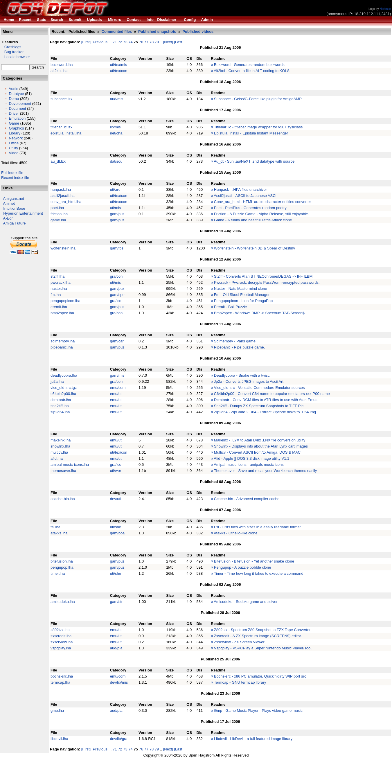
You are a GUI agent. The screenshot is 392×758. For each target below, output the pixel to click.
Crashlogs (11, 47)
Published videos (197, 31)
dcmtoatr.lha (61, 400)
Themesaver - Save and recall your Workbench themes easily (265, 470)
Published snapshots (157, 31)
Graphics (16, 128)
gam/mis (117, 375)
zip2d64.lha (60, 412)
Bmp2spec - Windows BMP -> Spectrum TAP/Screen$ (259, 313)
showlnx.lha (60, 446)
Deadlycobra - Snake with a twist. (242, 375)
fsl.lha (55, 527)
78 (152, 42)
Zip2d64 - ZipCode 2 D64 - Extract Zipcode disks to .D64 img (265, 412)
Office (14, 143)
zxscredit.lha (61, 636)
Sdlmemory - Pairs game (235, 341)
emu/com (117, 387)
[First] (86, 42)
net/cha (116, 133)
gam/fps (116, 248)
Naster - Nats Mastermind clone (240, 288)
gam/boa (117, 533)
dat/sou (116, 161)
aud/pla (116, 648)
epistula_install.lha (66, 133)
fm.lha (56, 294)
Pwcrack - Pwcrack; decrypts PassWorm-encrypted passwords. (267, 282)
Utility (13, 148)
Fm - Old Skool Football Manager (241, 294)
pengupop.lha (62, 567)
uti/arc (115, 189)
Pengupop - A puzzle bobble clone (242, 567)
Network (16, 138)
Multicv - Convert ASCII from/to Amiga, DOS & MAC (257, 452)
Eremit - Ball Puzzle (230, 307)
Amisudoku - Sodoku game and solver (246, 601)
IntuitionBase (14, 208)
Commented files (117, 31)
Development (20, 103)
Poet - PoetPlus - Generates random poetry (250, 208)
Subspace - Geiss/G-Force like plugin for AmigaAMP (258, 99)
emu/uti (116, 393)
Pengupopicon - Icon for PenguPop (243, 301)
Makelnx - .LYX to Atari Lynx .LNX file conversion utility (259, 440)
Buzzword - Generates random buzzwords (249, 64)
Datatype (16, 93)
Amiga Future (14, 223)
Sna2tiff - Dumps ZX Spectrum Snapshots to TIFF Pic (258, 406)
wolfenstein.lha (63, 248)
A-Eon (8, 218)
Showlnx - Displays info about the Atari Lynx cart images (261, 446)
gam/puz (117, 214)
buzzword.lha (62, 64)
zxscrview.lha (62, 642)
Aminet (9, 203)
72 (120, 42)
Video (13, 153)
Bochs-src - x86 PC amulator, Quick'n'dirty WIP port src (260, 676)
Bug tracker (12, 52)
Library (14, 133)
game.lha (58, 220)
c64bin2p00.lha (63, 393)
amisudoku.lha (63, 601)
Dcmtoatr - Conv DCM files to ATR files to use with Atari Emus (265, 400)
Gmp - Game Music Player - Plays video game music (258, 710)
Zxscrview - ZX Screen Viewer (239, 642)
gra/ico (115, 301)
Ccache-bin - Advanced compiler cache (246, 499)
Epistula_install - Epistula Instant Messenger (251, 133)
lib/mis (115, 127)
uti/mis (115, 208)
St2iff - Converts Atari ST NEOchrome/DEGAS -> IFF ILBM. (264, 276)
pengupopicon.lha (65, 301)
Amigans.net (13, 198)
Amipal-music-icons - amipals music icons (249, 464)
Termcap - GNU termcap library (240, 682)
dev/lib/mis (119, 682)
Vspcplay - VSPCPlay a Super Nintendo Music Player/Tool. (263, 648)
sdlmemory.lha (63, 341)
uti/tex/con (118, 71)
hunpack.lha (61, 189)
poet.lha (57, 208)
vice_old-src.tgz (64, 387)
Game (14, 123)
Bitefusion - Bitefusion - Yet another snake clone (254, 561)
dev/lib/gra (118, 739)
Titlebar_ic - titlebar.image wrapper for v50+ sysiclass (258, 127)
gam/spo (117, 294)
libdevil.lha (59, 739)
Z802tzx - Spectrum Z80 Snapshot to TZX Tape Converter (262, 630)
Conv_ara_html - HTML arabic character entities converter (262, 202)
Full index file (12, 172)
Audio (13, 89)
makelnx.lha (61, 440)
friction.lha (59, 214)
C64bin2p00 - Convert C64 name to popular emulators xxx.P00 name (272, 393)
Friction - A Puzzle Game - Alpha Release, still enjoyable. (261, 214)
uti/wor (115, 470)
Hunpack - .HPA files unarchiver (240, 189)
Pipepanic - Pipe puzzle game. (239, 347)
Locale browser (15, 57)
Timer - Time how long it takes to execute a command (258, 573)
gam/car (117, 341)
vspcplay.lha (61, 648)
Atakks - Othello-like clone (235, 533)
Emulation (17, 118)
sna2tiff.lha (60, 406)
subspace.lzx (61, 99)
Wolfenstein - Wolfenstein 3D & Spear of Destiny (254, 248)
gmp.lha (57, 710)
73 (125, 42)
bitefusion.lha (62, 561)
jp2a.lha (57, 381)
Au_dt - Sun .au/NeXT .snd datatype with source (254, 161)
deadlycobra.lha (64, 375)
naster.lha (59, 288)
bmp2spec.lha (62, 313)
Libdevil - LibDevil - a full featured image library (253, 739)
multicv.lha (59, 452)
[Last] (178, 42)
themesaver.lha (63, 470)
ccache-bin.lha (63, 499)
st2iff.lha (57, 276)
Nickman (385, 8)
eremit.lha (59, 307)
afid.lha (57, 458)
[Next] (168, 42)
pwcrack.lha (61, 282)
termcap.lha (60, 682)
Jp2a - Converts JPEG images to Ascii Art (248, 381)
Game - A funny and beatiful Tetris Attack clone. (253, 220)
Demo (14, 98)
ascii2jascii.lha (63, 195)
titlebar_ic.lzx (61, 127)
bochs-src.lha (62, 676)
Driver (14, 113)
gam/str (116, 601)
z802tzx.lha (60, 630)
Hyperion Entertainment (23, 213)
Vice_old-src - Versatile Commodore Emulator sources (259, 387)
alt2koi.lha (59, 71)
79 (157, 42)
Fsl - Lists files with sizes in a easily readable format (257, 527)
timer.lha (58, 573)
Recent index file (15, 177)
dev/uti (115, 499)
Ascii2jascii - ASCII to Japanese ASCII (246, 195)
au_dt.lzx (58, 161)
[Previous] (100, 42)
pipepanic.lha (62, 347)
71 (115, 42)
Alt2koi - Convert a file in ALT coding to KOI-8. (252, 71)
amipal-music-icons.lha (70, 464)
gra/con (116, 276)
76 (141, 42)
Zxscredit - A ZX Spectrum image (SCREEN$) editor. (258, 636)
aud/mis (116, 99)
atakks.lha (59, 533)
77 (146, 42)
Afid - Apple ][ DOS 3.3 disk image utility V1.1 (251, 458)
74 (130, 42)
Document (17, 108)
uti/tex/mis (118, 64)
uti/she (115, 527)
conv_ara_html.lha (66, 202)
